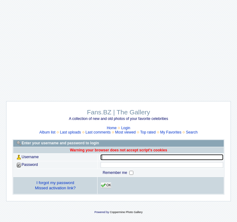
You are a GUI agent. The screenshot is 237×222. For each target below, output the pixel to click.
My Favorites (170, 132)
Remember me (115, 173)
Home (112, 128)
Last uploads (70, 132)
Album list (48, 132)
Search (192, 132)
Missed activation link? (55, 188)
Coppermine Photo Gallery (126, 212)
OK (106, 185)
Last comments (97, 132)
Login (125, 128)
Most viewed (125, 132)
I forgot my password (55, 182)
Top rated (148, 132)
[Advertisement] (118, 47)
